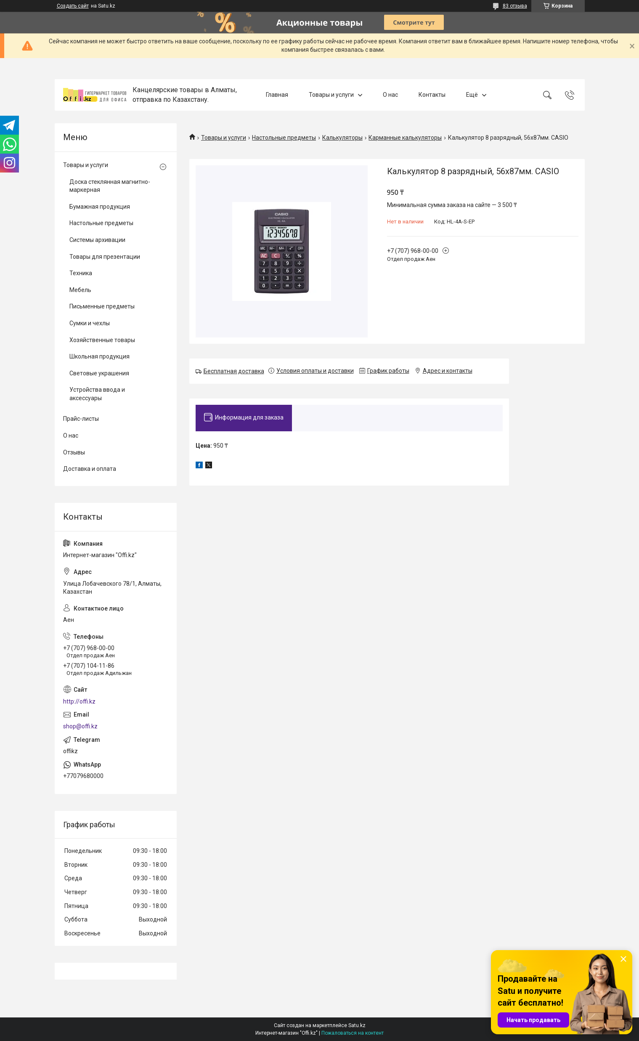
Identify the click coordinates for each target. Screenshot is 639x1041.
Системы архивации (97, 239)
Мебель (80, 290)
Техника (80, 273)
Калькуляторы (342, 137)
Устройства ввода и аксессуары (97, 393)
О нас (390, 94)
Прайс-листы (81, 418)
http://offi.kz (79, 701)
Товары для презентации (104, 256)
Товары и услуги (331, 94)
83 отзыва (515, 6)
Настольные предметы (284, 137)
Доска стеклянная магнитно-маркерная (109, 186)
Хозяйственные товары (102, 340)
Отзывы (74, 452)
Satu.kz (357, 1025)
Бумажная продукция (99, 206)
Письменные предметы (102, 306)
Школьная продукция (99, 356)
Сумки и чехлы (89, 323)
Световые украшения (99, 373)
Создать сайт (73, 6)
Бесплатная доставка (234, 371)
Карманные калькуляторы (405, 137)
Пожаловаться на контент (352, 1033)
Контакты (432, 94)
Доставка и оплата (89, 468)
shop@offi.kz (80, 726)
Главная (277, 94)
